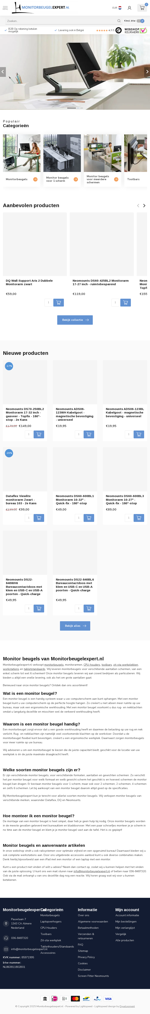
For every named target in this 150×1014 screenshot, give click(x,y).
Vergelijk (120, 934)
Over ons (83, 915)
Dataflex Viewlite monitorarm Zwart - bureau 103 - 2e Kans (21, 499)
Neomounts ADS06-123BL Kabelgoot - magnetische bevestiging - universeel (125, 412)
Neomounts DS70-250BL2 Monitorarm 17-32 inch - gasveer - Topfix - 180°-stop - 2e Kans (25, 414)
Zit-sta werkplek (50, 940)
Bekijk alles (75, 626)
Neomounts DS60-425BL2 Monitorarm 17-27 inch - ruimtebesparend (101, 282)
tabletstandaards (34, 669)
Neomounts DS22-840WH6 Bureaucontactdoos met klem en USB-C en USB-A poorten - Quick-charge (24, 587)
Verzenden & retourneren (86, 936)
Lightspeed (85, 1006)
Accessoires (47, 953)
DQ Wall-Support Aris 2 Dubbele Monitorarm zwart (29, 282)
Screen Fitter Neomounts (93, 976)
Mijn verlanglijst (125, 928)
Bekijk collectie (75, 320)
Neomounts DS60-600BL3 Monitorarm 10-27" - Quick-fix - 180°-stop (125, 499)
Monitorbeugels (50, 915)
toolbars (107, 665)
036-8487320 (19, 938)
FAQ (80, 945)
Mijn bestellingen (126, 921)
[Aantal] (48, 303)
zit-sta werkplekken (125, 665)
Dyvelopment (127, 1006)
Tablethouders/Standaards (56, 946)
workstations (11, 669)
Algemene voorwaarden (93, 921)
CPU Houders (48, 928)
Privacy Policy (86, 957)
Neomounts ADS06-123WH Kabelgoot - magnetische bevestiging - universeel (74, 414)
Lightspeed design (105, 1006)
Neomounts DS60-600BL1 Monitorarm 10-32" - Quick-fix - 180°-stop (75, 499)
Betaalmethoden (88, 928)
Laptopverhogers (51, 921)
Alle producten (124, 940)
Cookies (83, 963)
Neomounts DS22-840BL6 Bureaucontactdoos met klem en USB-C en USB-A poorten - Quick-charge (75, 585)
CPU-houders (92, 665)
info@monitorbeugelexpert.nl (29, 949)
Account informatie (127, 915)
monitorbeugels (54, 665)
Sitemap (83, 951)
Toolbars (46, 934)
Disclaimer (84, 970)
